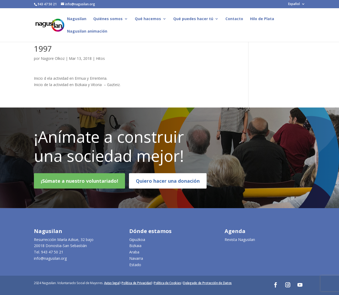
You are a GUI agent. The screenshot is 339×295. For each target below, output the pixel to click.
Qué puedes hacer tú (193, 19)
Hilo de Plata (262, 19)
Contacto (234, 19)
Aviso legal (112, 283)
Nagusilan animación (87, 31)
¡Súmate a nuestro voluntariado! (79, 185)
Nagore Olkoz (53, 58)
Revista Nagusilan (240, 239)
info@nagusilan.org (50, 258)
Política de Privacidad (136, 283)
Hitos (100, 58)
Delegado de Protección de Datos (207, 283)
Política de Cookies (167, 283)
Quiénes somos (108, 19)
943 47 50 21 (52, 251)
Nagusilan (76, 19)
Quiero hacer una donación (168, 185)
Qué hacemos (148, 19)
